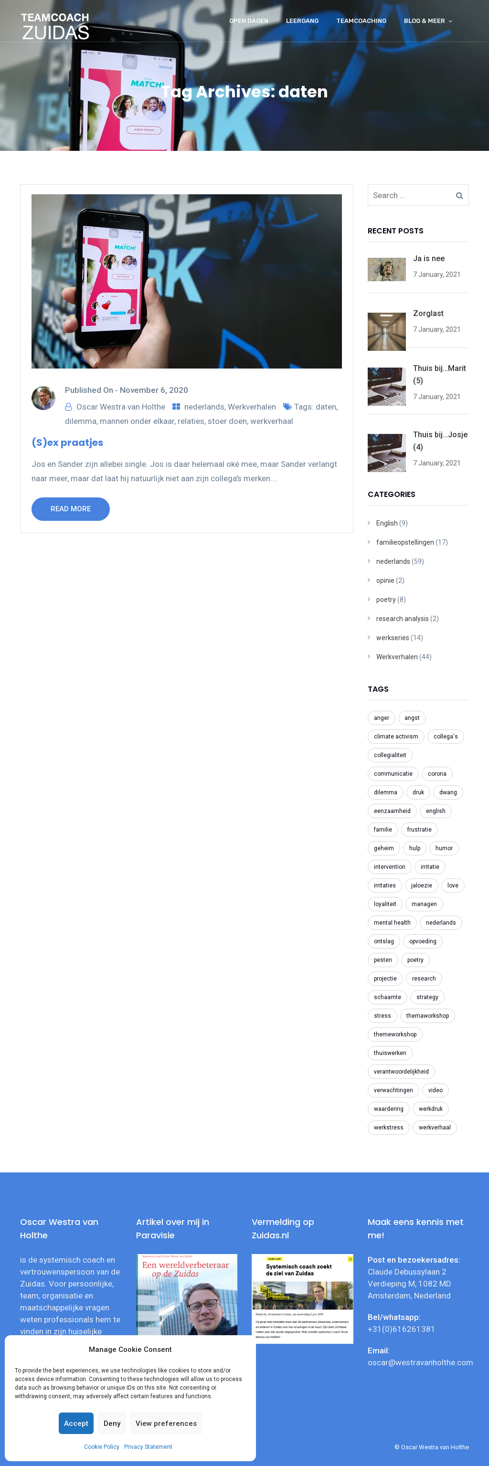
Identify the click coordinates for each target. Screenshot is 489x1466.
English (387, 523)
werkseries (392, 638)
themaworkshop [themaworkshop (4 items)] (427, 1015)
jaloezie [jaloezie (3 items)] (421, 885)
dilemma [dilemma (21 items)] (385, 792)
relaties (191, 421)
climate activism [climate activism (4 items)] (396, 736)
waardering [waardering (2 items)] (389, 1109)
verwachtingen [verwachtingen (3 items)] (393, 1090)
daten (326, 406)
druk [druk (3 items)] (418, 792)
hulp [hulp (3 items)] (414, 848)
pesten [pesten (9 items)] (383, 960)
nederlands (204, 406)
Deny (112, 1423)
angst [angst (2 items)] (412, 718)
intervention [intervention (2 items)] (389, 867)
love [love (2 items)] (452, 885)
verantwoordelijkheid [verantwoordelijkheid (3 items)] (401, 1071)
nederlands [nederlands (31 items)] (441, 922)
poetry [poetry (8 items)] (415, 960)
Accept (76, 1423)
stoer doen (227, 421)
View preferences (166, 1423)
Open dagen (248, 20)
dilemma (80, 421)
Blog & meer (424, 20)
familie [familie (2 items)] (383, 829)
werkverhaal (271, 421)
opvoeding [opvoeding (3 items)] (422, 941)
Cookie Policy (101, 1447)
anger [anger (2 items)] (381, 718)
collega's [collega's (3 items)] (446, 736)
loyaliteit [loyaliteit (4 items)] (385, 904)
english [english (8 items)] (436, 811)
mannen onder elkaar (137, 421)
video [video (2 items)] (435, 1090)
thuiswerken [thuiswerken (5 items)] (390, 1053)
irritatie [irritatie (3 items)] (430, 867)
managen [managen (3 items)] (424, 904)
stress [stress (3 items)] (382, 1015)
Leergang (302, 20)
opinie (385, 580)
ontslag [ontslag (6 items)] (384, 941)
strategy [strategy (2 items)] (427, 997)
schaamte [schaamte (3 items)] (387, 997)
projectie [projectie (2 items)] (385, 978)
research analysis (402, 618)
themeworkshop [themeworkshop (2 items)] (395, 1034)
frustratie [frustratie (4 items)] (419, 829)
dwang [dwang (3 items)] (448, 792)
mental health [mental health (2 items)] (392, 922)
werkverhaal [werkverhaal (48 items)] (435, 1127)
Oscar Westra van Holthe (120, 406)
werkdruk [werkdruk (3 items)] (431, 1109)
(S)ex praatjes (67, 442)
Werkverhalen (252, 406)
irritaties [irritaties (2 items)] (385, 885)
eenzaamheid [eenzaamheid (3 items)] (392, 811)
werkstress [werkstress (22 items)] (389, 1127)
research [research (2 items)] (424, 978)
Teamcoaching (361, 20)
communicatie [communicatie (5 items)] (393, 773)
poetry (386, 599)
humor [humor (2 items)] (444, 848)
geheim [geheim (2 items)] (384, 848)
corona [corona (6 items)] (437, 773)
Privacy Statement (148, 1447)
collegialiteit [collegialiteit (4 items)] (390, 755)
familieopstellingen (405, 542)
